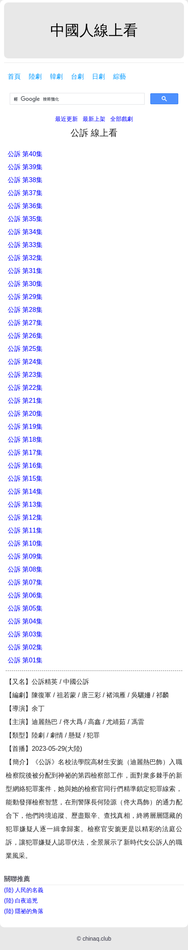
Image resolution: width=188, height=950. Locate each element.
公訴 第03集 (25, 634)
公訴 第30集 (25, 283)
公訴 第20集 (25, 413)
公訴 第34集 (25, 231)
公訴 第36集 (25, 205)
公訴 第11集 (25, 530)
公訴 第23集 (25, 374)
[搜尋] (76, 99)
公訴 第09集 (25, 556)
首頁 (14, 76)
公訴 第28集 (25, 309)
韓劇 (56, 76)
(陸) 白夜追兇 (21, 900)
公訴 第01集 (25, 660)
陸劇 (35, 76)
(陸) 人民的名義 (23, 890)
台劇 (77, 76)
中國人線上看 (94, 30)
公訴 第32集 (25, 257)
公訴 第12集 (25, 517)
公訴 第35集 (25, 218)
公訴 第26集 (25, 335)
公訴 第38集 (25, 179)
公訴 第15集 (25, 478)
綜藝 (119, 76)
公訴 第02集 (25, 647)
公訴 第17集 (25, 452)
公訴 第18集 (25, 439)
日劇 (98, 76)
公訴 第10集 (25, 543)
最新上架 (94, 119)
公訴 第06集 (25, 595)
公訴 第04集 (25, 621)
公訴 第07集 (25, 582)
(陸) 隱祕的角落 (23, 911)
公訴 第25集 (25, 348)
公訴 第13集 (25, 504)
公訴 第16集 (25, 465)
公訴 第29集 (25, 296)
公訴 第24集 (25, 361)
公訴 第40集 (25, 153)
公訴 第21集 (25, 400)
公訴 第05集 (25, 608)
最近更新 (66, 119)
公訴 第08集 (25, 569)
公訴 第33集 (25, 244)
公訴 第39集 (25, 166)
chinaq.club (97, 938)
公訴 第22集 (25, 387)
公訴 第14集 (25, 491)
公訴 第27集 (25, 322)
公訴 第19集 (25, 426)
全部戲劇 (121, 119)
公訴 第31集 (25, 270)
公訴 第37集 (25, 192)
